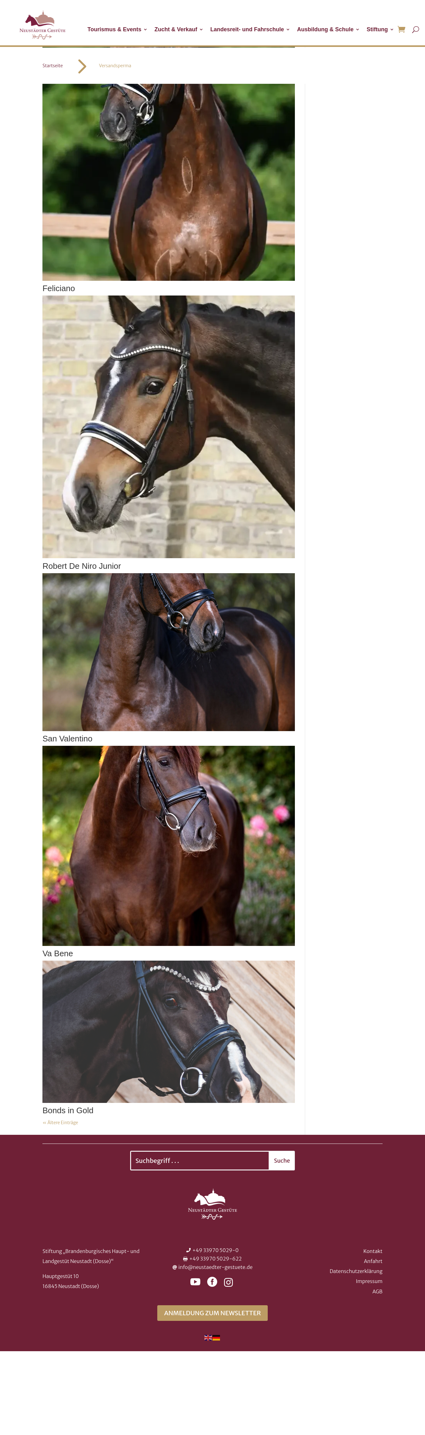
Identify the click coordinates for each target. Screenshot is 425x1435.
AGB (377, 1375)
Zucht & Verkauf (175, 30)
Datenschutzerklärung (356, 1355)
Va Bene (57, 1037)
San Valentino (67, 822)
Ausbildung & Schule (325, 30)
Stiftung (377, 30)
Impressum (369, 1365)
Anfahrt (373, 1345)
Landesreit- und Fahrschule (247, 30)
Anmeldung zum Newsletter (212, 1397)
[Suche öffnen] (415, 29)
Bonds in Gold (67, 1194)
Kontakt (372, 1335)
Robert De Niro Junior (81, 649)
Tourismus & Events (114, 30)
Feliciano (58, 372)
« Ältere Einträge (60, 1206)
